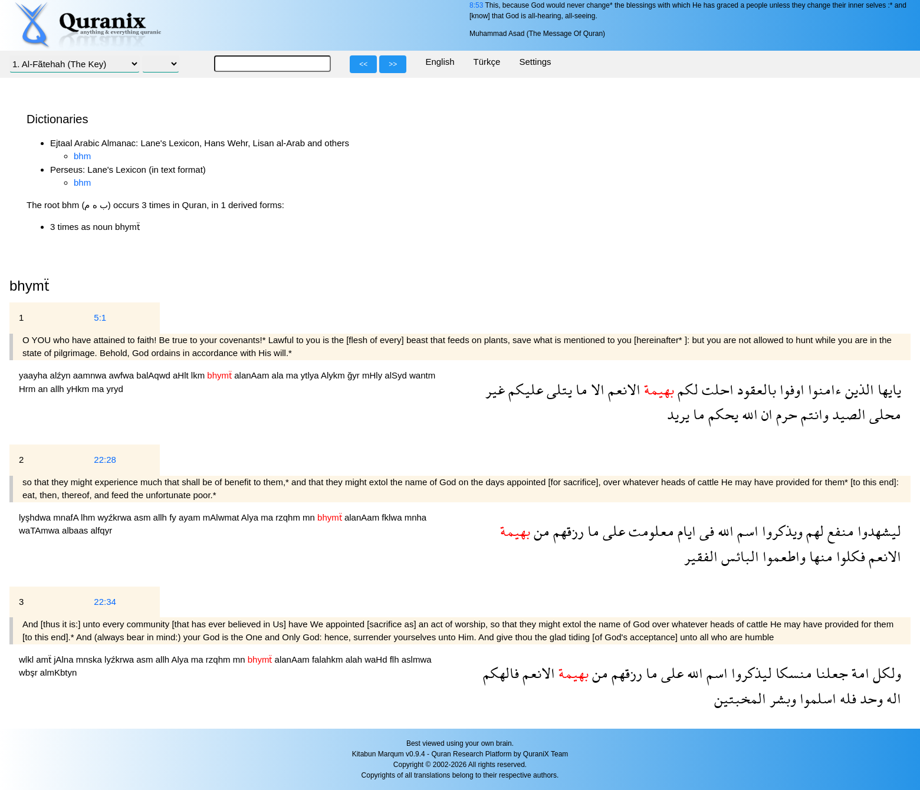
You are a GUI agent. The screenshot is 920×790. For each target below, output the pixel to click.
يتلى (557, 389)
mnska (90, 659)
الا (595, 389)
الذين (858, 389)
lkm (199, 375)
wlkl (27, 659)
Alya (251, 517)
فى (705, 531)
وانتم (813, 414)
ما (579, 389)
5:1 (100, 317)
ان (765, 414)
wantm (422, 375)
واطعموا (782, 556)
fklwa (393, 517)
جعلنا (830, 673)
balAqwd (154, 375)
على (612, 531)
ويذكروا (780, 531)
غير (495, 389)
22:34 (105, 602)
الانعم (622, 389)
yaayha (34, 375)
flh (396, 659)
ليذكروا (750, 673)
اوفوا (790, 389)
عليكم (524, 389)
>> (393, 64)
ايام (685, 531)
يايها (887, 389)
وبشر (781, 698)
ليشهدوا (877, 531)
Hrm (28, 389)
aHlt (182, 375)
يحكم (721, 414)
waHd (377, 659)
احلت (716, 389)
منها (819, 556)
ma (293, 375)
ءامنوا (823, 389)
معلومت (649, 531)
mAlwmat (222, 517)
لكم (686, 389)
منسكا (792, 673)
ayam (191, 517)
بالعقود (755, 389)
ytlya (311, 375)
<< (363, 64)
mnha (416, 517)
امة (858, 673)
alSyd (397, 375)
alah (355, 659)
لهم (813, 531)
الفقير (701, 556)
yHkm (79, 389)
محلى (883, 414)
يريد (678, 414)
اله (892, 698)
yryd (114, 389)
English (439, 62)
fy (174, 517)
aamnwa (91, 375)
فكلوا (849, 556)
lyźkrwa (120, 659)
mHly (373, 375)
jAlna (65, 659)
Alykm (334, 375)
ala (279, 375)
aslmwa (417, 659)
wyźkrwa (115, 517)
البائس (738, 556)
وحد (869, 698)
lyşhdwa (36, 517)
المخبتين (740, 698)
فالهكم (501, 673)
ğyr (354, 375)
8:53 (476, 5)
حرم (785, 414)
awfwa (123, 375)
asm (143, 517)
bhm (82, 156)
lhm (89, 517)
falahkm (329, 659)
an (44, 389)
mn (310, 517)
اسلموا (816, 698)
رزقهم (567, 531)
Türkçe (487, 62)
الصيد (847, 414)
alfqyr (101, 530)
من (540, 531)
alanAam (252, 375)
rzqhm (289, 517)
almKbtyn (58, 672)
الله (748, 414)
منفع (839, 531)
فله (846, 698)
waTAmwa (40, 530)
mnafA (67, 517)
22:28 (105, 460)
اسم (746, 531)
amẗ (45, 659)
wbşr (29, 672)
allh (58, 389)
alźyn (61, 375)
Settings (535, 62)
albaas (76, 530)
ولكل (885, 673)
